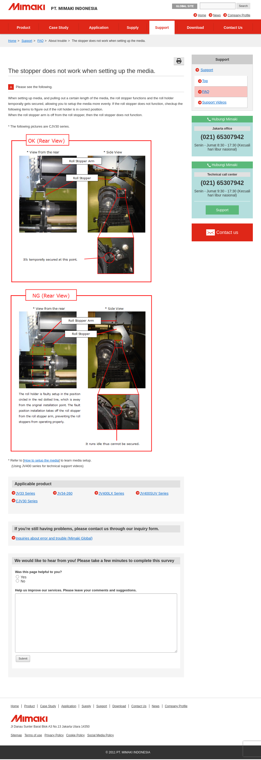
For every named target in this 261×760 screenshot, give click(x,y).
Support (162, 28)
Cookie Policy (75, 735)
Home (202, 15)
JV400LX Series (111, 493)
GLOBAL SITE (184, 6)
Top (205, 81)
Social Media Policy (100, 735)
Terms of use (33, 735)
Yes (21, 577)
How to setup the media (41, 460)
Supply (133, 28)
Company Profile (239, 15)
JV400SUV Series (154, 493)
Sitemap (16, 735)
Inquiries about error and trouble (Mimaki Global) (54, 538)
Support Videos (214, 102)
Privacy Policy (54, 735)
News (217, 15)
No (20, 581)
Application (98, 28)
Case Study (58, 28)
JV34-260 (64, 493)
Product (23, 28)
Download (195, 28)
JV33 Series (25, 493)
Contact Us (233, 28)
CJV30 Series (27, 501)
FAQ (40, 41)
